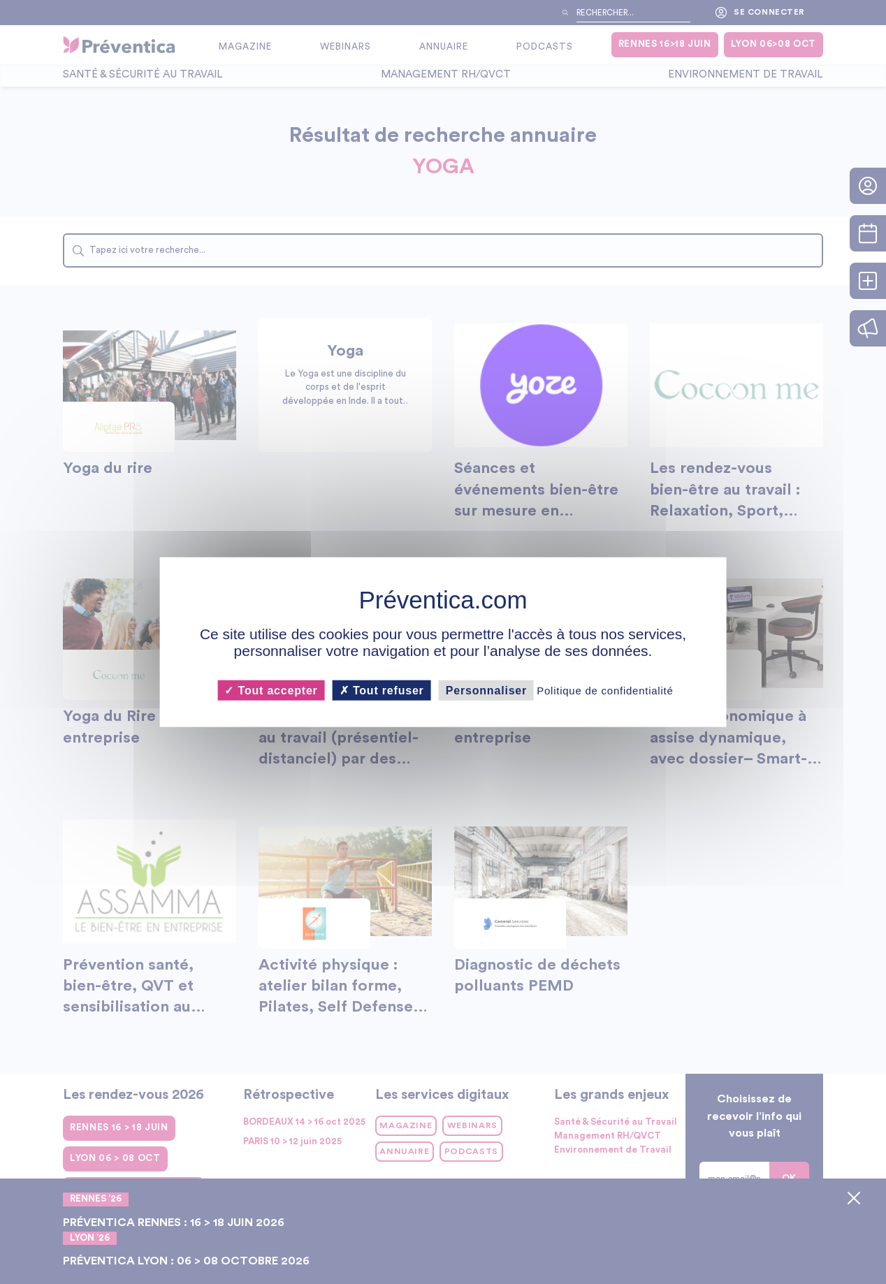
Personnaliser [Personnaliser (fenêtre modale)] (486, 690)
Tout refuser (382, 690)
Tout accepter (270, 690)
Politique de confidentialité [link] (605, 690)
